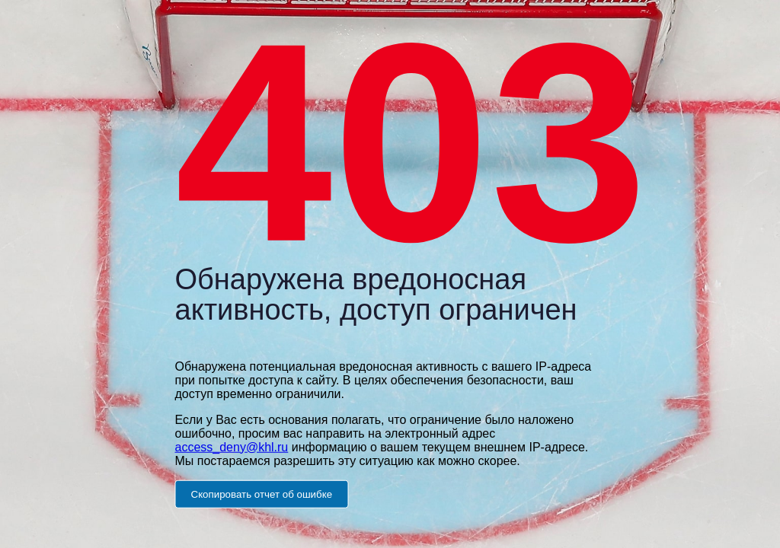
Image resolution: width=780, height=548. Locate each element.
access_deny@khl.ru (232, 446)
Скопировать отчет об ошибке (262, 493)
